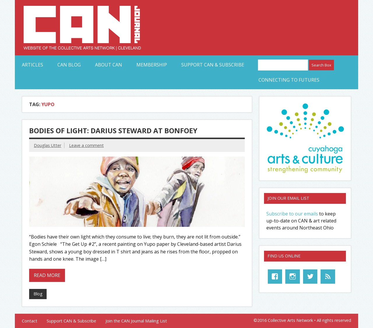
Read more (47, 275)
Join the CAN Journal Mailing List (136, 321)
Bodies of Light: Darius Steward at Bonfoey (113, 130)
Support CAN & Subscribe (212, 65)
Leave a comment (86, 145)
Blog (38, 294)
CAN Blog (69, 65)
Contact (29, 321)
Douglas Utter (47, 145)
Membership (151, 65)
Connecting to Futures (288, 80)
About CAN (108, 65)
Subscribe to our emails (292, 214)
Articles (32, 65)
